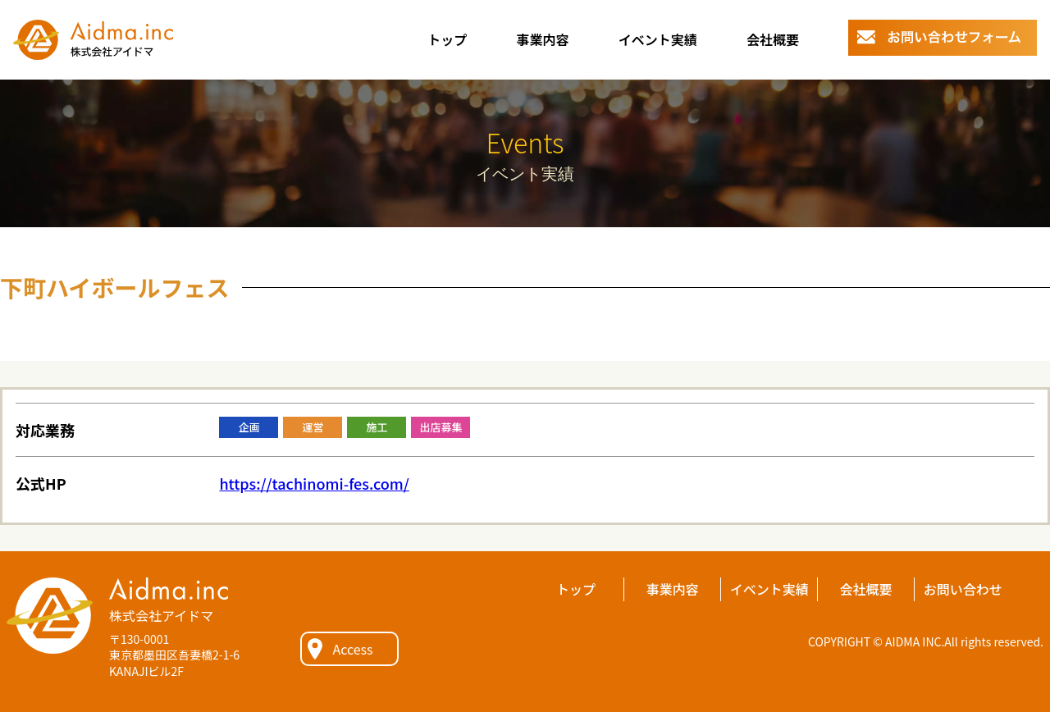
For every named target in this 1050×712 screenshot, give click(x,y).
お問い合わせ (963, 589)
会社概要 (772, 39)
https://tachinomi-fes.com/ (314, 483)
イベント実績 (658, 39)
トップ (447, 39)
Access (352, 649)
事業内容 (542, 39)
